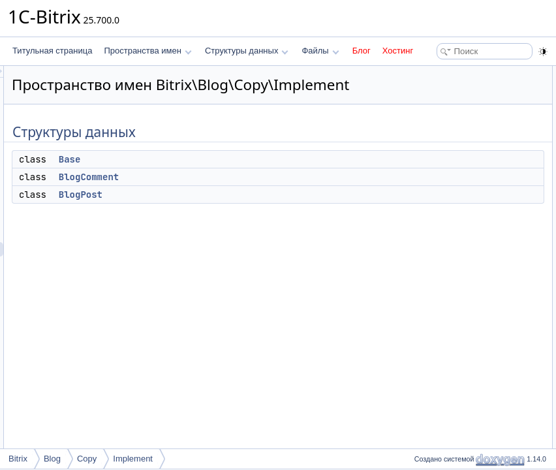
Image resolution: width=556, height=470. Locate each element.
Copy (87, 458)
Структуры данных (246, 50)
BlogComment (252, 195)
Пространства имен (147, 50)
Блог (361, 50)
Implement (133, 458)
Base (233, 177)
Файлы (320, 50)
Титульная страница (52, 50)
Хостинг (397, 50)
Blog (52, 458)
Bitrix (17, 458)
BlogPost (244, 213)
